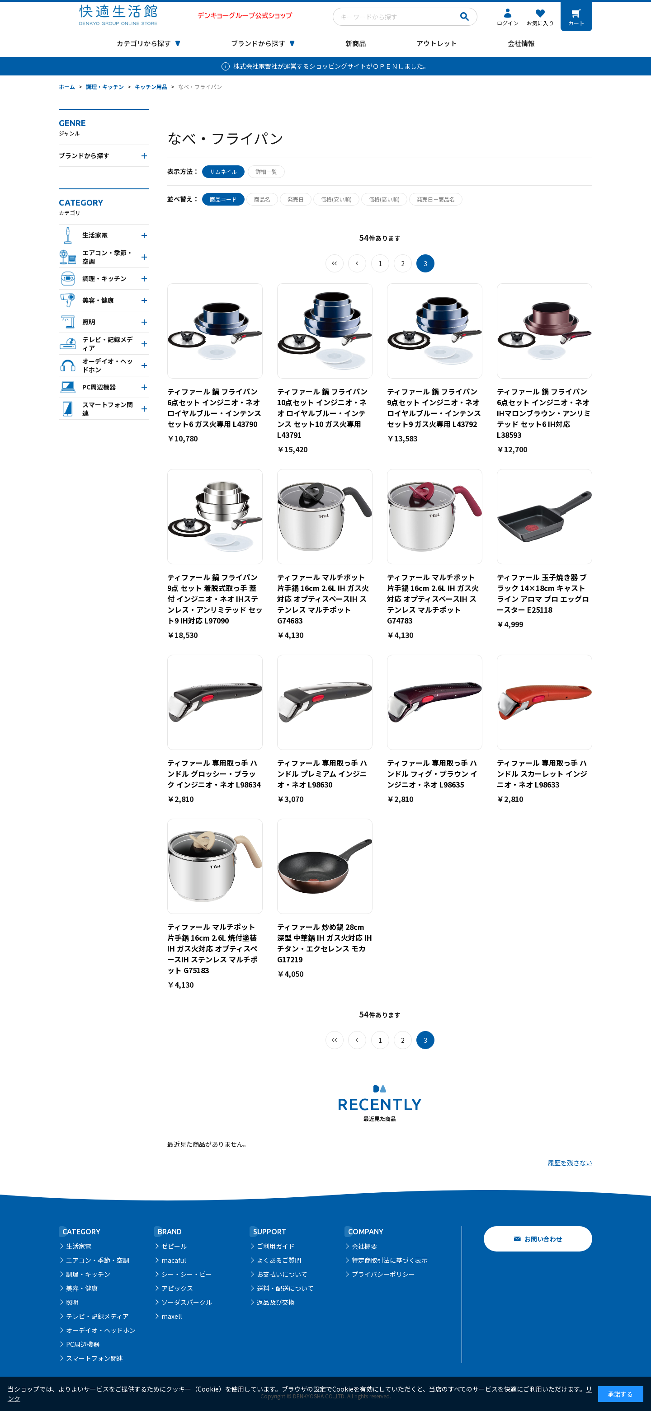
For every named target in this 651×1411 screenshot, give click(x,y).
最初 (335, 263)
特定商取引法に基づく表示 (390, 1260)
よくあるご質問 (279, 1260)
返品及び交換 (276, 1302)
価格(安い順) (336, 199)
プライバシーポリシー (383, 1274)
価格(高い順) (384, 199)
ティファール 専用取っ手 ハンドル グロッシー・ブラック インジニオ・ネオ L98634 (213, 773)
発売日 (296, 199)
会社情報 (521, 43)
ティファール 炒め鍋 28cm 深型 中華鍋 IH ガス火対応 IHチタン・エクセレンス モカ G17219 (324, 943)
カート (576, 23)
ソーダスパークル (186, 1302)
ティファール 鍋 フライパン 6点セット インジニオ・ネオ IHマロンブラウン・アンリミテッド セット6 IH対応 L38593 (544, 413)
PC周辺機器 (82, 1344)
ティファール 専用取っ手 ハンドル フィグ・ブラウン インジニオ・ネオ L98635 (432, 773)
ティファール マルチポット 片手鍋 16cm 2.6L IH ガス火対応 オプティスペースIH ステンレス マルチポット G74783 (433, 599)
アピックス (177, 1288)
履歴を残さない (570, 1162)
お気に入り (540, 23)
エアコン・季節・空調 (97, 1260)
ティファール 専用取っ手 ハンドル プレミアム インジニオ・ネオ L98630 (322, 773)
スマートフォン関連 (94, 1358)
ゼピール (174, 1246)
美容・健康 (82, 1288)
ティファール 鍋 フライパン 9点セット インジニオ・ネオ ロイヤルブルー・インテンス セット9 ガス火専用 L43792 (434, 407)
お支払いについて (282, 1274)
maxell (171, 1316)
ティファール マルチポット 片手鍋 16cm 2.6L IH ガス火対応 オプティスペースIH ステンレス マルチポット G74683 (323, 599)
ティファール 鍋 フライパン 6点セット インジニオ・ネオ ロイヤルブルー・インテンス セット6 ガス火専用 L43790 (214, 407)
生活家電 (78, 1246)
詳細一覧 (266, 171)
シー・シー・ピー (186, 1274)
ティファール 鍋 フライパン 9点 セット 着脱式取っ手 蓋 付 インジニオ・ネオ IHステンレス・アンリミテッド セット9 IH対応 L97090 (215, 599)
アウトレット (436, 43)
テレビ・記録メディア (97, 1316)
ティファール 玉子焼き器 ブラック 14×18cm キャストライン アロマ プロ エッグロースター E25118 (543, 593)
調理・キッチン (88, 1274)
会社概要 (364, 1246)
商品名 (262, 199)
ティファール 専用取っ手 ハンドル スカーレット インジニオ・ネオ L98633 (542, 773)
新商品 (355, 43)
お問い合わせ (543, 1238)
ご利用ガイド (276, 1246)
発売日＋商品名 (436, 199)
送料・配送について (285, 1288)
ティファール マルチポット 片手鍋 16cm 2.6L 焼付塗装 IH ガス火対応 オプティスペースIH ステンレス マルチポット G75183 (212, 948)
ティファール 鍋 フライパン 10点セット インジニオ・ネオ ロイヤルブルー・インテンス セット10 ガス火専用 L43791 (322, 413)
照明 (72, 1302)
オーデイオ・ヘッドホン (101, 1330)
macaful (173, 1260)
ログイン (508, 23)
